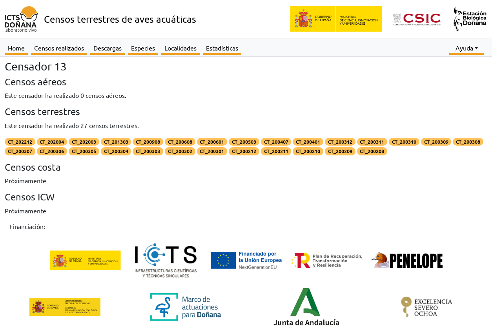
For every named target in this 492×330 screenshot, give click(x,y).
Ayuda (464, 48)
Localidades (180, 48)
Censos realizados (59, 48)
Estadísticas (222, 48)
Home (16, 48)
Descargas (107, 48)
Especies (143, 48)
